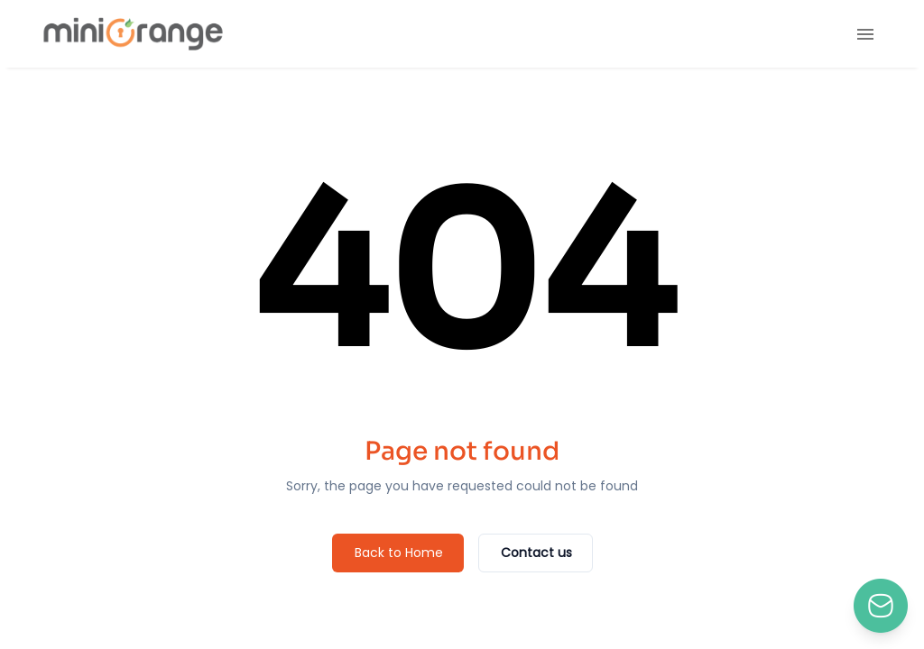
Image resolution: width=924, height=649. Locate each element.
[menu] (865, 34)
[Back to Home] (398, 553)
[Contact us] (535, 553)
